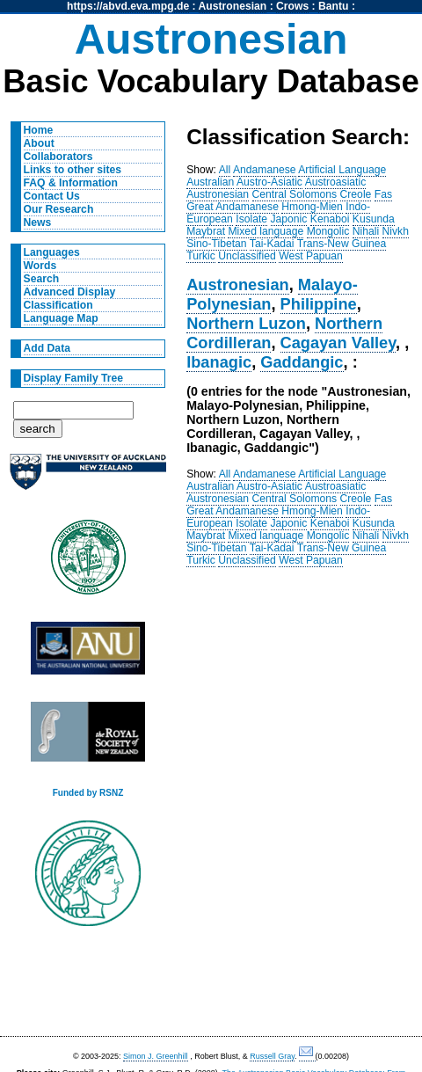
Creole (356, 194)
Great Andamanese (232, 207)
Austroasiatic (336, 182)
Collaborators (58, 156)
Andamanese (264, 170)
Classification (58, 305)
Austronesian (233, 6)
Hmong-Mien (312, 207)
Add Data (47, 348)
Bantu (333, 6)
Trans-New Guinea (342, 243)
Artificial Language (342, 170)
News (38, 222)
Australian (210, 182)
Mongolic (328, 231)
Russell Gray (272, 1056)
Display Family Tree (74, 378)
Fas (383, 194)
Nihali (366, 231)
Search (42, 279)
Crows (292, 6)
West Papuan (311, 256)
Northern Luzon (246, 323)
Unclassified (247, 256)
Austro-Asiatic (269, 182)
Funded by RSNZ (88, 793)
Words (40, 265)
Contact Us (52, 196)
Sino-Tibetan (216, 243)
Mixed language (265, 231)
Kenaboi (330, 219)
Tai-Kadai (272, 243)
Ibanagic (218, 362)
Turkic (200, 256)
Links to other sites (72, 170)
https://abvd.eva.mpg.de (128, 6)
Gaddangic (301, 362)
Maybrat (205, 231)
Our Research (59, 209)
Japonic (289, 219)
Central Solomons (295, 194)
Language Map (61, 318)
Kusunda (374, 219)
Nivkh (395, 231)
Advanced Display (70, 292)
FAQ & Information (71, 183)
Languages (52, 252)
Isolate (251, 219)
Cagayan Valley (338, 342)
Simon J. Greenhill (155, 1056)
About (39, 143)
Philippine (318, 304)
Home (39, 130)
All (225, 170)
